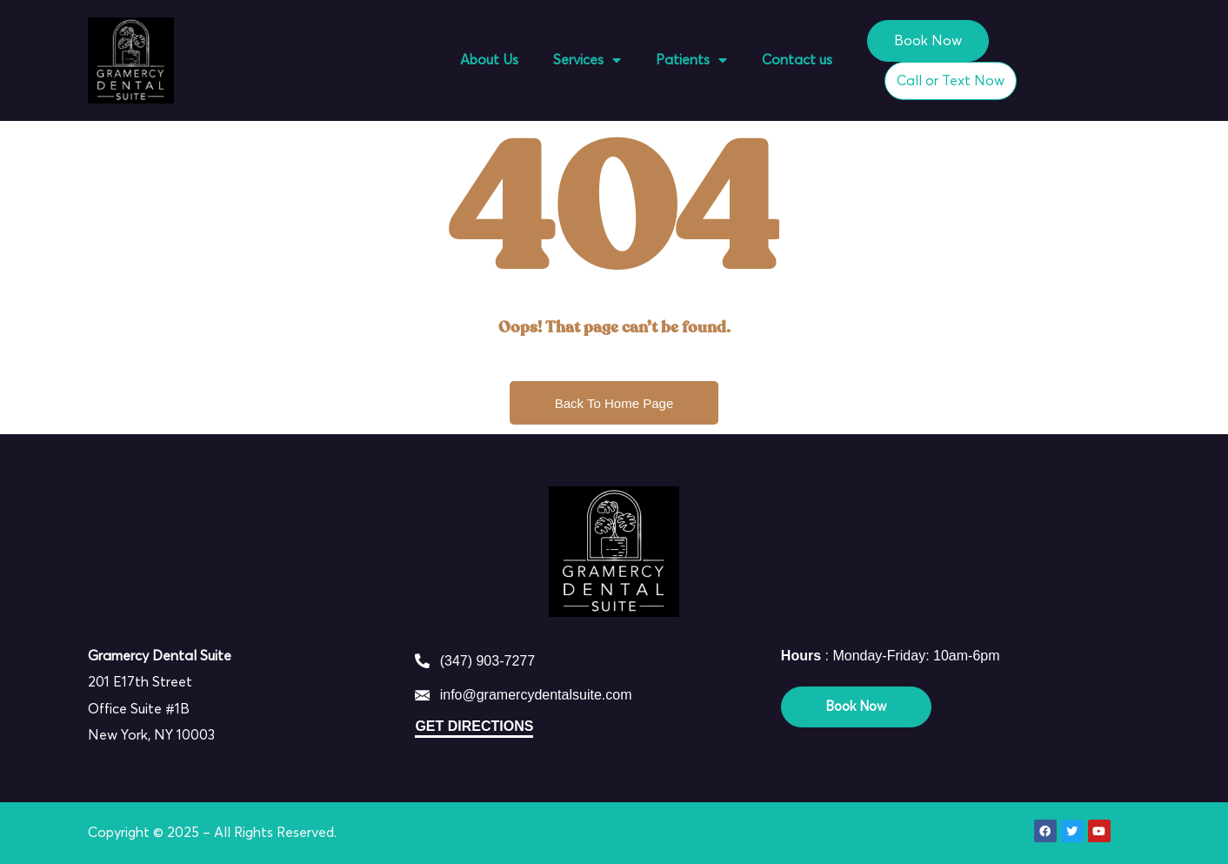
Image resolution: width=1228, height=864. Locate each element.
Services (587, 60)
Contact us (797, 60)
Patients (691, 60)
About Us (489, 60)
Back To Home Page (614, 403)
